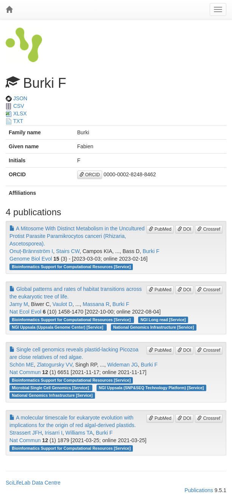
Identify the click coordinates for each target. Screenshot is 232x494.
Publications (198, 490)
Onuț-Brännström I (31, 251)
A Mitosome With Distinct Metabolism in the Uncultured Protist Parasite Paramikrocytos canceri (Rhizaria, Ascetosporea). (77, 236)
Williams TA (79, 433)
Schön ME (21, 365)
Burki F (151, 251)
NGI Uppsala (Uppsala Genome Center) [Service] (58, 327)
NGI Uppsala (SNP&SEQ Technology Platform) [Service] (151, 387)
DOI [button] (185, 229)
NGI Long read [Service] (163, 319)
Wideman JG (122, 365)
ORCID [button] (89, 174)
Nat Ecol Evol (25, 312)
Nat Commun (24, 372)
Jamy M (18, 304)
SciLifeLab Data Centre (33, 483)
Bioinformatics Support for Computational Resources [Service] (71, 266)
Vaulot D (63, 304)
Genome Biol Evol (30, 259)
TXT (14, 121)
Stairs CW (67, 251)
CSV (15, 106)
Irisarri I (53, 433)
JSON (16, 98)
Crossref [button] (208, 229)
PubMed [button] (160, 229)
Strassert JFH (25, 433)
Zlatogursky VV (54, 365)
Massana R (96, 304)
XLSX (16, 113)
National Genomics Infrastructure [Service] (153, 327)
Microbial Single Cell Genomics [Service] (51, 387)
